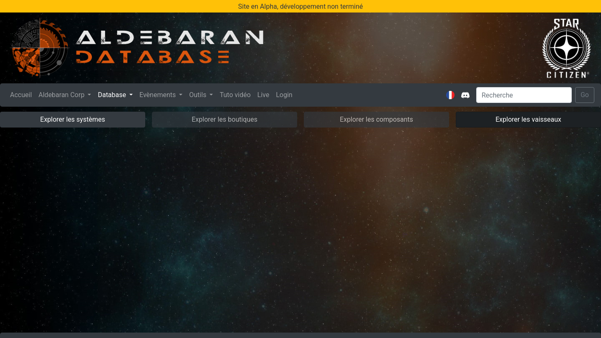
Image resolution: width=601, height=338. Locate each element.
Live (264, 95)
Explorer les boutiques (225, 119)
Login (284, 95)
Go (585, 95)
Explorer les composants (376, 119)
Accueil (22, 94)
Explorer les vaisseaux (528, 119)
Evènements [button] (158, 95)
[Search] (524, 95)
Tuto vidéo (235, 95)
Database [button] (113, 95)
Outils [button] (198, 95)
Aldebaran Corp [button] (62, 95)
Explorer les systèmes (72, 119)
